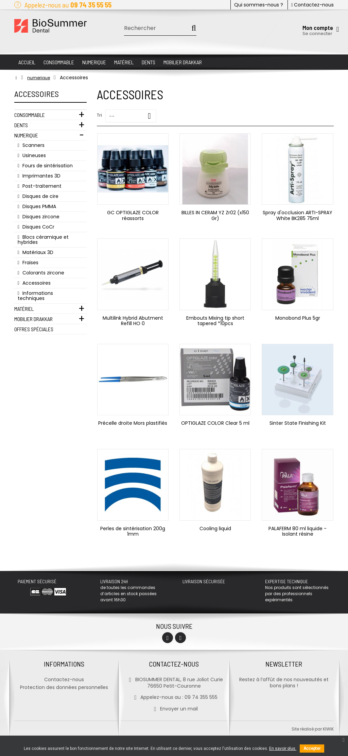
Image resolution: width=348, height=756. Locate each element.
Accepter (311, 748)
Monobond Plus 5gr (297, 318)
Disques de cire (39, 196)
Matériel (24, 308)
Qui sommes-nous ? (258, 4)
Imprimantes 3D (40, 175)
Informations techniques (35, 296)
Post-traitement (41, 186)
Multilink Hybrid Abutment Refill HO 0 (133, 321)
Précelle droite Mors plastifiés (132, 423)
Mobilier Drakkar (33, 319)
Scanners (33, 145)
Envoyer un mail (174, 708)
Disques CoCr (37, 226)
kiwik (328, 729)
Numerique (26, 135)
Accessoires (36, 283)
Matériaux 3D (37, 252)
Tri (99, 115)
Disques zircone (40, 216)
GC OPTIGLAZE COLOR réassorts (133, 215)
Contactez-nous (312, 4)
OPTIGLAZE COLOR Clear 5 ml (215, 423)
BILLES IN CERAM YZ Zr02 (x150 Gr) (215, 215)
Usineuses (33, 155)
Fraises (29, 262)
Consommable (29, 115)
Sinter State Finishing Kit (297, 423)
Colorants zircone (42, 272)
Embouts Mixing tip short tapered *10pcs (215, 321)
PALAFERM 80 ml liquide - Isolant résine (297, 531)
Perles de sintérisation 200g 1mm (132, 531)
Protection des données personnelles (64, 687)
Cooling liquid (215, 528)
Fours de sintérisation (47, 165)
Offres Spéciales (33, 329)
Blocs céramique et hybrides (43, 240)
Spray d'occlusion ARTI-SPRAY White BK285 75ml (297, 215)
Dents (21, 125)
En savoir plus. (282, 748)
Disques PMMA (38, 206)
